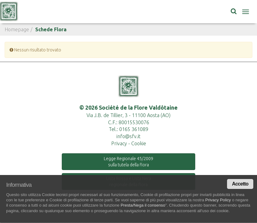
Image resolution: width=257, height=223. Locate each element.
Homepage (17, 29)
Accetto (240, 183)
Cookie (138, 143)
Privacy (119, 143)
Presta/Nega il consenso (142, 205)
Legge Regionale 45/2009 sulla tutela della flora (128, 161)
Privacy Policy (218, 200)
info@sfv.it (128, 136)
